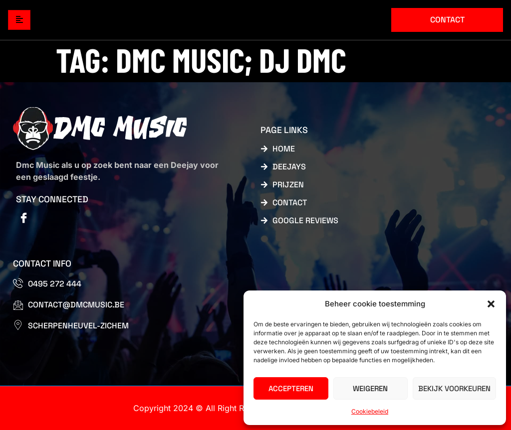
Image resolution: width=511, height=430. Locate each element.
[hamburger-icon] (19, 20)
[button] (491, 304)
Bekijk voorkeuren (454, 388)
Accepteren (290, 388)
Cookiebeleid (369, 411)
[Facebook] (23, 218)
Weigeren (370, 388)
